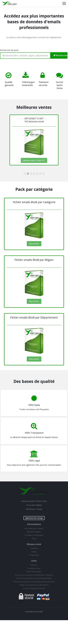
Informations (34, 524)
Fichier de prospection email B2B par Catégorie (34, 575)
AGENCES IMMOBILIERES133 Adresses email (34, 120)
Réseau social (34, 544)
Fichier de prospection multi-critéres (34, 585)
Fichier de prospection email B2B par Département (34, 581)
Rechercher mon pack (60, 55)
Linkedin (34, 548)
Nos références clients (34, 528)
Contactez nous (34, 568)
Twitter (34, 551)
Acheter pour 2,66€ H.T (34, 160)
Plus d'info (34, 243)
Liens (34, 560)
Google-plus (34, 555)
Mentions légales (34, 531)
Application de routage (34, 518)
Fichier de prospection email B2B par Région (34, 578)
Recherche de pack (9, 50)
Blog (34, 538)
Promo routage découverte (34, 588)
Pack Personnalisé (34, 571)
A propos (34, 565)
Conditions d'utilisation (34, 535)
